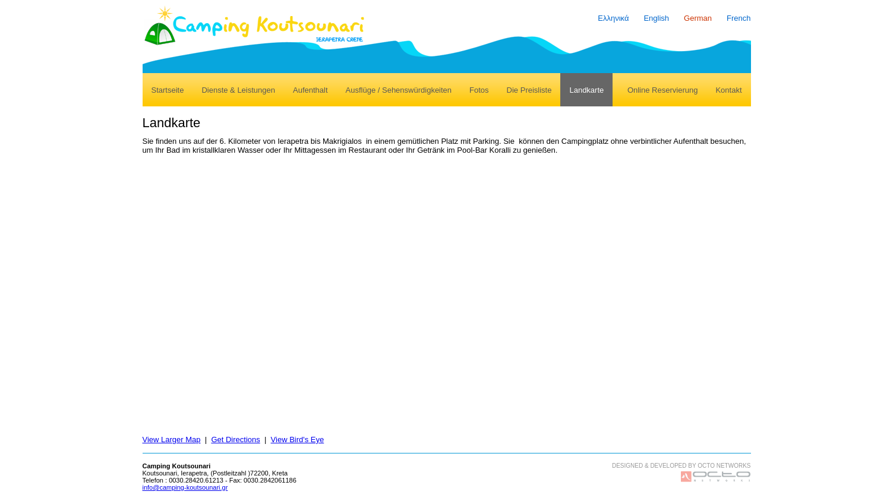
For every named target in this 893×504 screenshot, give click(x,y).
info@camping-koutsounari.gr (185, 487)
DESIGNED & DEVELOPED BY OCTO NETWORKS (681, 465)
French (738, 18)
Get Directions (235, 439)
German (698, 18)
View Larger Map (172, 439)
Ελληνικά (613, 18)
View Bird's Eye (297, 439)
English (656, 18)
